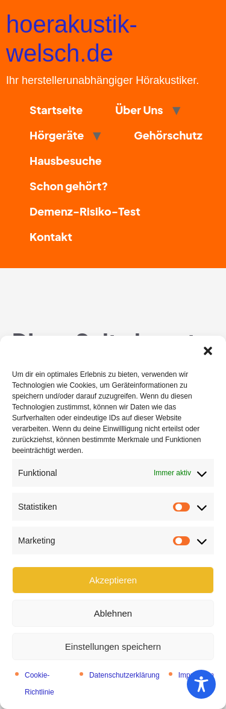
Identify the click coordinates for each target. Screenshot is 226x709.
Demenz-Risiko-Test (85, 211)
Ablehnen (113, 613)
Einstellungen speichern (113, 646)
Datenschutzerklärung (124, 675)
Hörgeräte (57, 135)
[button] (208, 351)
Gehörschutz (168, 135)
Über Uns (139, 110)
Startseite (56, 110)
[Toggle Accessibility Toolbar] (201, 684)
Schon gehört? (69, 186)
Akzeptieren (113, 580)
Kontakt (51, 236)
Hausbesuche (66, 160)
